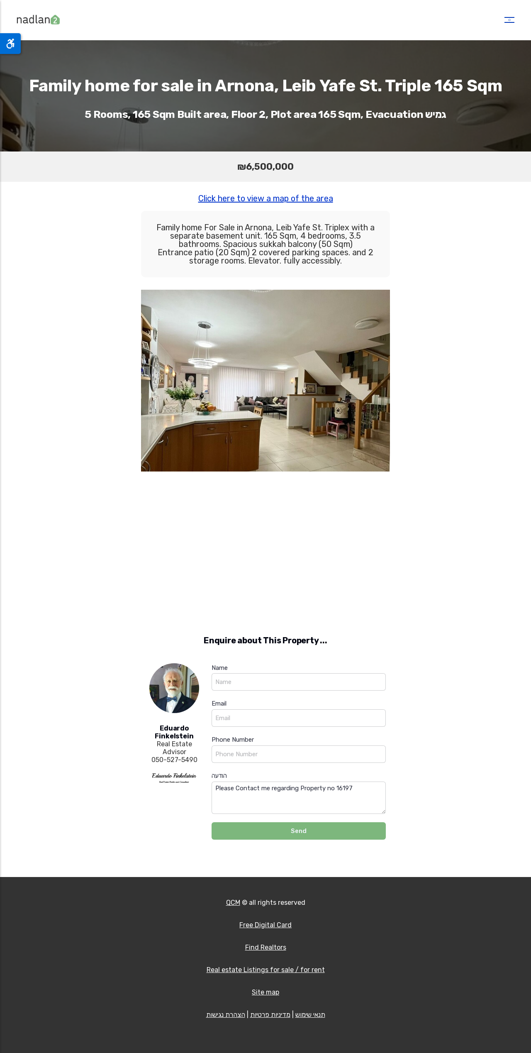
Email (219, 703)
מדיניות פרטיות (270, 1015)
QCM (233, 902)
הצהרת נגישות (225, 1015)
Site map (265, 992)
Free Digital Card (265, 925)
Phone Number (233, 739)
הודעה (219, 775)
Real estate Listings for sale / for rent (266, 970)
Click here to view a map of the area (265, 198)
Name (220, 668)
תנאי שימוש (310, 1015)
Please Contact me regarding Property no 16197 (299, 798)
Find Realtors (265, 947)
